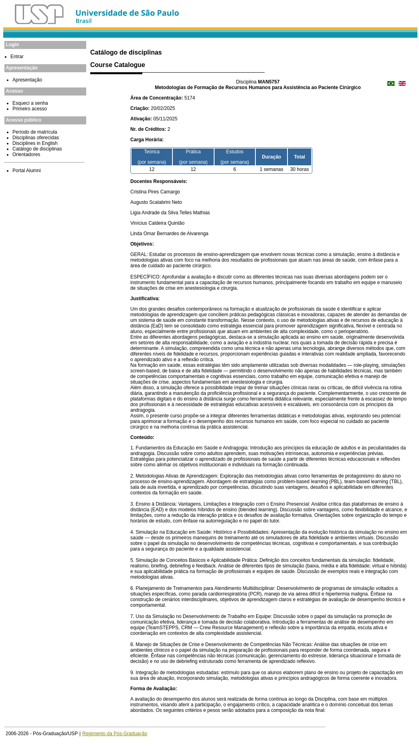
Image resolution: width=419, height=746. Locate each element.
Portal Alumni (26, 170)
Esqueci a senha (30, 103)
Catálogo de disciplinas (37, 149)
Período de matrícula (34, 132)
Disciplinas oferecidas (35, 137)
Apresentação (27, 80)
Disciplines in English (35, 143)
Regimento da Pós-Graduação (114, 733)
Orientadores (26, 154)
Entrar (17, 56)
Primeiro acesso (29, 109)
